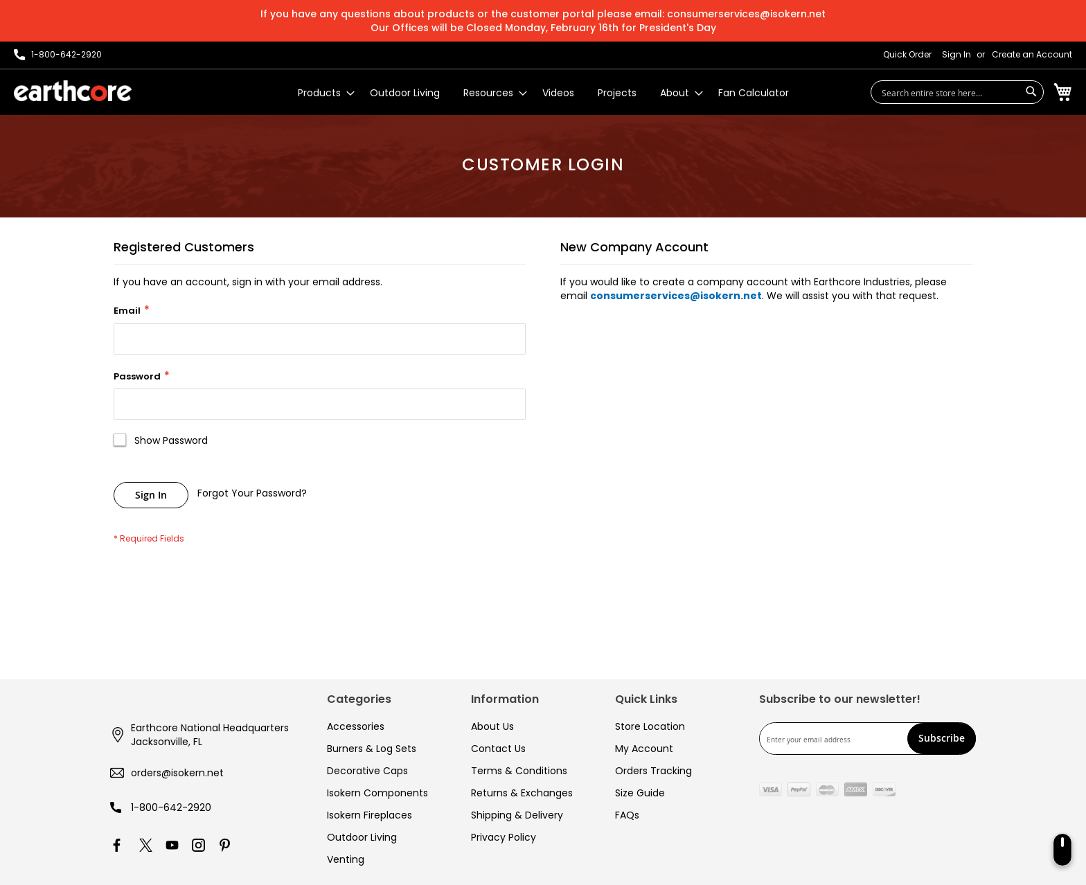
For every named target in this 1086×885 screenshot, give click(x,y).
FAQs (627, 815)
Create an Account (1032, 54)
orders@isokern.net (177, 773)
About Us (492, 726)
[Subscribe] (941, 738)
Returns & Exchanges (522, 793)
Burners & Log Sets (371, 749)
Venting (345, 859)
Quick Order (907, 54)
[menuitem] (322, 93)
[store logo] (73, 90)
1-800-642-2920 (171, 807)
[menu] (543, 93)
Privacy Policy (503, 837)
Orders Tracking (653, 771)
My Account (644, 749)
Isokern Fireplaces (369, 815)
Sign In (956, 54)
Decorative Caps (367, 771)
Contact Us (498, 749)
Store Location (650, 726)
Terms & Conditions (519, 771)
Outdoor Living (362, 837)
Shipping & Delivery (517, 815)
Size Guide (640, 793)
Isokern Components (377, 793)
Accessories (355, 726)
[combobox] (957, 92)
